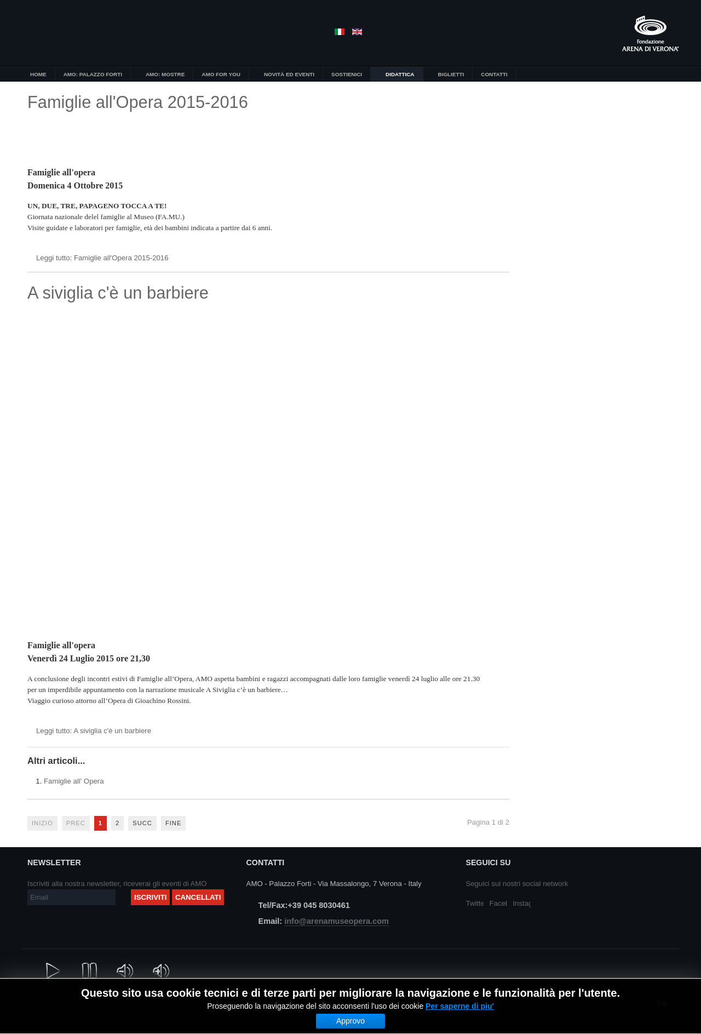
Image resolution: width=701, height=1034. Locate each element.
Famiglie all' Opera (74, 781)
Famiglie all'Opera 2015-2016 (137, 102)
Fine (173, 823)
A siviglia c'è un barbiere (118, 292)
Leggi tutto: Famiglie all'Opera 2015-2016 (102, 258)
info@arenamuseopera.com (336, 921)
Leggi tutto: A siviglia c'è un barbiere (93, 731)
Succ (142, 823)
